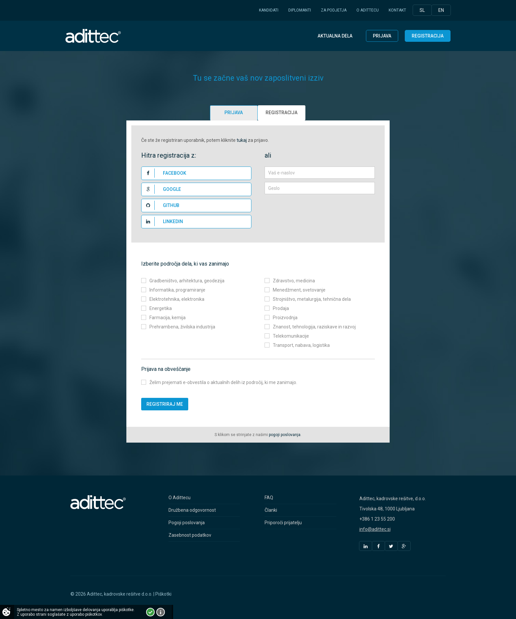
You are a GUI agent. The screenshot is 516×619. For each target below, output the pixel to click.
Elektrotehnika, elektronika (176, 299)
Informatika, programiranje (177, 290)
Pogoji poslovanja (186, 522)
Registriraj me (164, 404)
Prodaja (281, 308)
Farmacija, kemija (167, 317)
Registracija (428, 36)
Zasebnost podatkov (189, 535)
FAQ (269, 497)
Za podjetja (334, 10)
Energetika (160, 308)
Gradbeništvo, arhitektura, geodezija (186, 280)
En (441, 10)
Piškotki (163, 594)
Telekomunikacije (291, 336)
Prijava (382, 36)
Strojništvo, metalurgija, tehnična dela (312, 299)
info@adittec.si (375, 529)
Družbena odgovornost (192, 510)
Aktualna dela (335, 36)
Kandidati (268, 10)
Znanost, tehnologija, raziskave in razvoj (314, 326)
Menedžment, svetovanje (299, 290)
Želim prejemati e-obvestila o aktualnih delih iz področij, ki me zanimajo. (223, 382)
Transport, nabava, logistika (301, 345)
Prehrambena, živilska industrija (182, 326)
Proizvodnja (285, 317)
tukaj (242, 140)
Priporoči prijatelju (283, 522)
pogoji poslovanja (284, 434)
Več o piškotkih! (160, 612)
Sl (422, 10)
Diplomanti (299, 10)
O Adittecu (367, 10)
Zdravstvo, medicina (294, 280)
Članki (271, 510)
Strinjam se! (150, 612)
